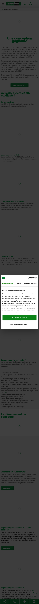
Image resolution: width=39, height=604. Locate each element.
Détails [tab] (18, 283)
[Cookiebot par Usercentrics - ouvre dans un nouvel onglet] (28, 278)
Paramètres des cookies (19, 324)
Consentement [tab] (7, 283)
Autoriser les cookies (19, 318)
